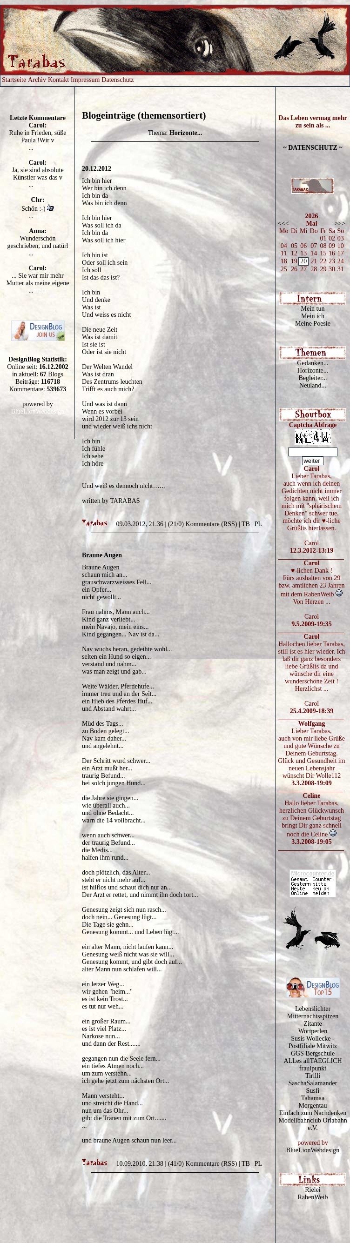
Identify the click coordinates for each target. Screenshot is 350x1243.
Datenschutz (117, 79)
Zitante (312, 1023)
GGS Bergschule (313, 1053)
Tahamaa (312, 1098)
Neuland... (312, 385)
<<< (283, 223)
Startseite (14, 79)
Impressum (85, 79)
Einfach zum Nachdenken (313, 1112)
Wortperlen (313, 1031)
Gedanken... (312, 363)
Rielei (312, 1189)
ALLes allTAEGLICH (312, 1060)
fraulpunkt (312, 1068)
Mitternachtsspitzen (312, 1016)
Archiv (37, 79)
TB (246, 524)
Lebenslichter (312, 1008)
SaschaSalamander (313, 1083)
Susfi (313, 1090)
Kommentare (203, 524)
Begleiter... (312, 377)
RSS (229, 524)
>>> (339, 223)
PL (258, 524)
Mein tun (313, 308)
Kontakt (58, 79)
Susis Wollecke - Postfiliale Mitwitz (313, 1042)
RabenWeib (313, 1197)
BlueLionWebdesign (38, 411)
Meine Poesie (312, 323)
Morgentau (312, 1105)
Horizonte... (312, 370)
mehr (40, 147)
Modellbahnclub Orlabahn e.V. (312, 1124)
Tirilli (312, 1075)
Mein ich (312, 316)
